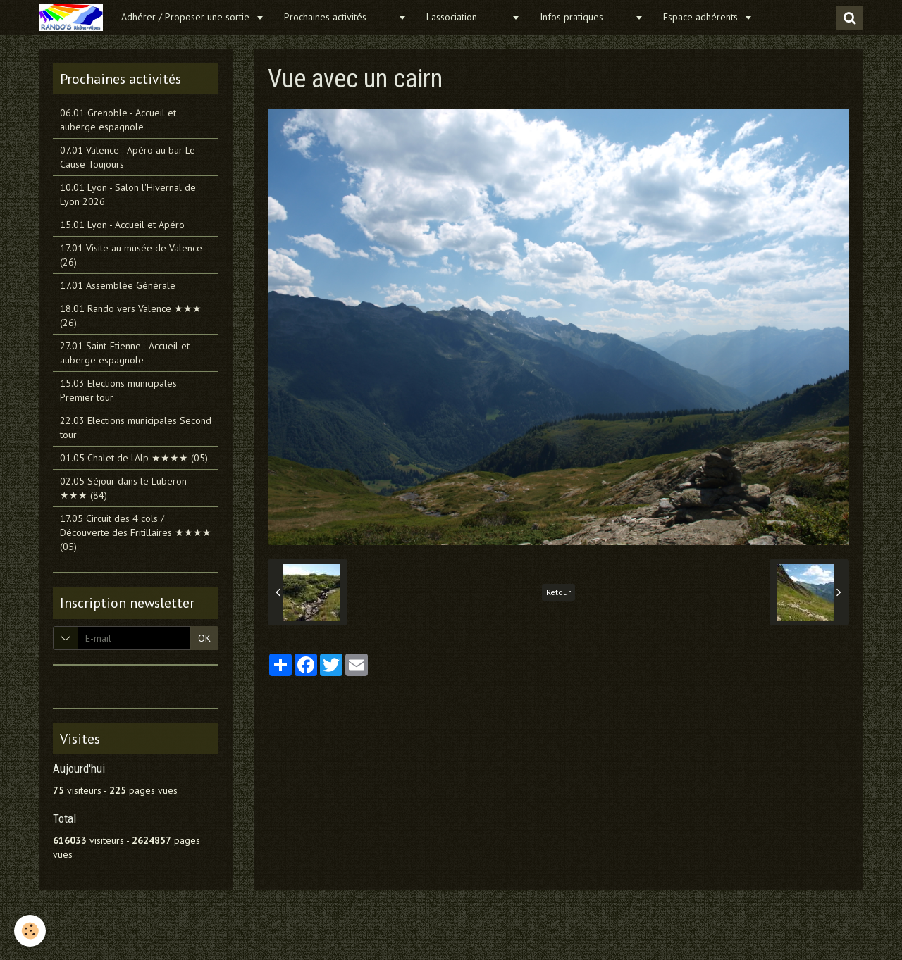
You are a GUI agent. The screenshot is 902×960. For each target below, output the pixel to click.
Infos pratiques (585, 17)
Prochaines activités (339, 17)
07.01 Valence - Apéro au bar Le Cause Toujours (127, 157)
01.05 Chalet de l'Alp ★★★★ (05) (134, 457)
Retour (558, 592)
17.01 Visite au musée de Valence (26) (131, 255)
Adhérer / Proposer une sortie (186, 17)
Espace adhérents (702, 17)
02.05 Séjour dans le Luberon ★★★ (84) (123, 488)
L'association (467, 17)
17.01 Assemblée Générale (117, 285)
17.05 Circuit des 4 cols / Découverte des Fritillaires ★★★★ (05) (135, 532)
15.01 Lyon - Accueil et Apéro (122, 224)
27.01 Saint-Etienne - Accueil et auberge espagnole (125, 352)
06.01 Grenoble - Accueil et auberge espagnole (118, 119)
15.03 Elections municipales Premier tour (118, 390)
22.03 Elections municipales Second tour (135, 427)
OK (204, 638)
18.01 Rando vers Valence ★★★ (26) (131, 315)
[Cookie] (30, 931)
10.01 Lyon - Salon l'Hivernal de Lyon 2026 (128, 194)
